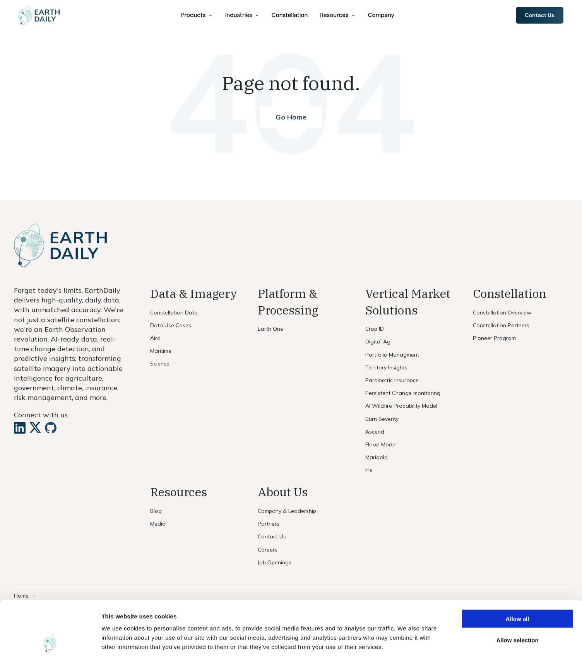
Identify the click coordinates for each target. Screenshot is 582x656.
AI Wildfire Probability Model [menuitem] (401, 405)
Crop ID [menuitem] (374, 328)
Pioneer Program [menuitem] (494, 338)
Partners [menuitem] (268, 523)
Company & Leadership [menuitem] (287, 510)
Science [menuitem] (159, 363)
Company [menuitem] (381, 15)
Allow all (517, 565)
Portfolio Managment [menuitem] (392, 354)
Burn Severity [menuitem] (382, 418)
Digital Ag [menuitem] (377, 341)
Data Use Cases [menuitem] (170, 325)
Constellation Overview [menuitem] (502, 312)
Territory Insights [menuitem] (386, 367)
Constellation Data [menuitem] (174, 312)
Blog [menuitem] (156, 510)
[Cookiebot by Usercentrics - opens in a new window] (50, 641)
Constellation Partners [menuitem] (501, 325)
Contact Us (539, 15)
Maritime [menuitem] (160, 350)
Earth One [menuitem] (270, 328)
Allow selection (517, 586)
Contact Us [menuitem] (272, 536)
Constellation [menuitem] (290, 15)
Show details (406, 640)
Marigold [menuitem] (376, 457)
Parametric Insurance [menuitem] (392, 380)
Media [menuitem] (158, 523)
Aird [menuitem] (155, 338)
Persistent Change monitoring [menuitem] (402, 393)
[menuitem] (197, 15)
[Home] (39, 15)
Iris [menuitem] (368, 469)
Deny (517, 607)
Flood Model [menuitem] (381, 444)
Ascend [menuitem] (374, 431)
